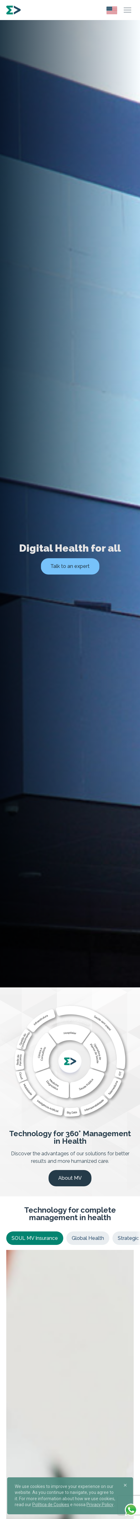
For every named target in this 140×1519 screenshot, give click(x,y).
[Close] (125, 1485)
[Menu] (127, 10)
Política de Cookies (50, 1504)
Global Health (88, 1238)
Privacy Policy (99, 1504)
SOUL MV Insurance (35, 1238)
